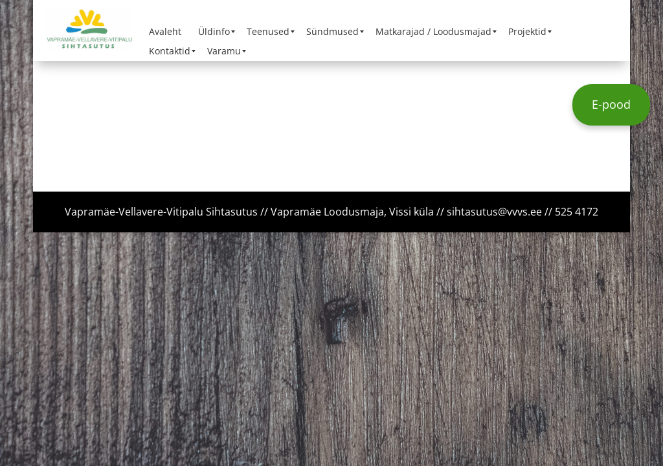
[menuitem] (165, 31)
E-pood (611, 104)
